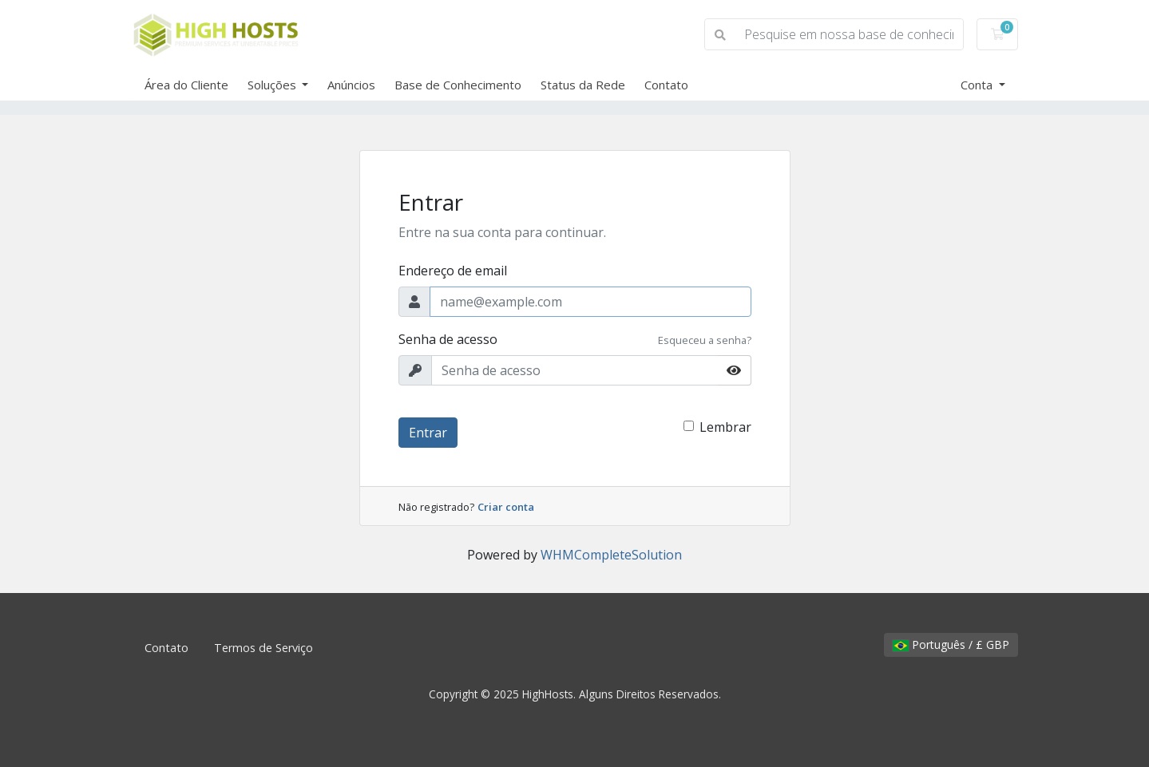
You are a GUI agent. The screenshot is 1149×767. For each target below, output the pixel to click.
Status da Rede (583, 85)
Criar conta (505, 507)
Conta (978, 85)
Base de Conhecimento (457, 85)
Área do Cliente (186, 85)
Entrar (428, 432)
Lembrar (725, 427)
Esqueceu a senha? (704, 340)
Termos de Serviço (263, 647)
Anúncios (351, 85)
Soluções (273, 85)
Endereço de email (452, 270)
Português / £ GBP (951, 644)
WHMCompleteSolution (611, 554)
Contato (666, 85)
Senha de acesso (447, 339)
